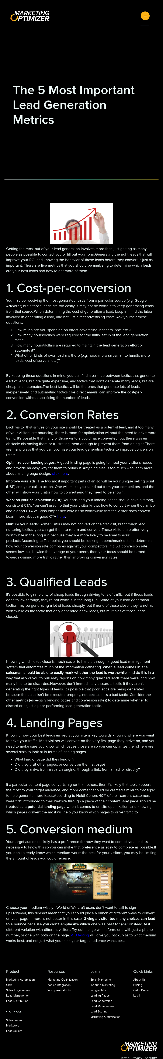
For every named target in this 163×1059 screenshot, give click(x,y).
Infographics (98, 990)
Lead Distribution (17, 1001)
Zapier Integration (59, 985)
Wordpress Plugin (59, 990)
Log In (137, 995)
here (61, 516)
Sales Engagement (18, 990)
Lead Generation (101, 1001)
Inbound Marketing (102, 985)
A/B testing (80, 935)
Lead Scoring (99, 1011)
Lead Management (18, 995)
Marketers (12, 1025)
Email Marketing (100, 979)
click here (60, 473)
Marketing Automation (20, 979)
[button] (145, 15)
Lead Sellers (14, 1031)
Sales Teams (14, 1020)
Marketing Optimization (63, 979)
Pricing (137, 985)
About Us (139, 979)
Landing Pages (100, 995)
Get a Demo (141, 990)
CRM (9, 985)
